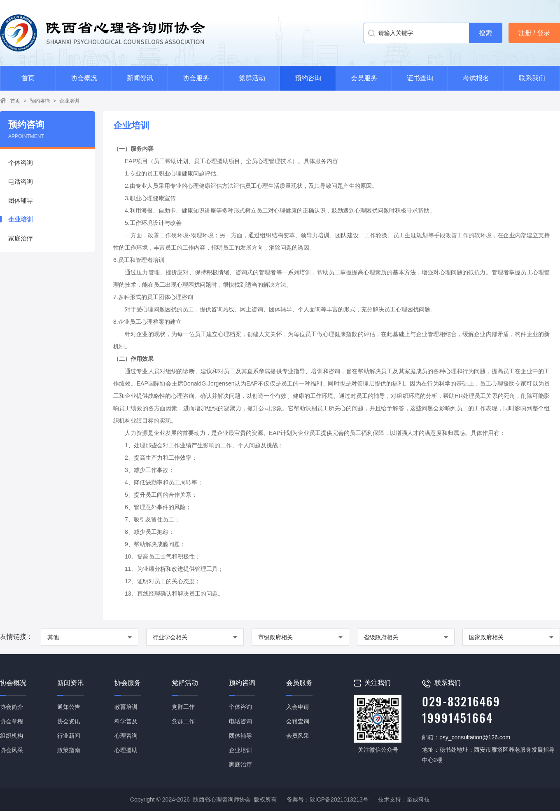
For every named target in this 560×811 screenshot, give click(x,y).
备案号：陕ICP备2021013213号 (328, 799)
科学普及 (126, 721)
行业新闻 (68, 735)
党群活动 (252, 78)
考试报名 (476, 78)
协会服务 (196, 78)
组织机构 (11, 735)
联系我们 (532, 78)
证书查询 (420, 78)
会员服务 (364, 78)
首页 (28, 78)
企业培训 (69, 101)
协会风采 (11, 750)
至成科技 (418, 799)
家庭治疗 (20, 238)
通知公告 (68, 706)
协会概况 (84, 78)
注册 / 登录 (534, 32)
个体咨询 (20, 162)
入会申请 (297, 706)
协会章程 (11, 721)
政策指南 (68, 750)
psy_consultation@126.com (474, 737)
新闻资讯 (140, 78)
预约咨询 (308, 78)
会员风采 (297, 735)
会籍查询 (297, 721)
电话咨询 (20, 181)
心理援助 (126, 750)
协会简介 (11, 706)
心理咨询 (126, 735)
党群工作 (183, 706)
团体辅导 (20, 200)
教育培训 (126, 706)
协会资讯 (68, 721)
